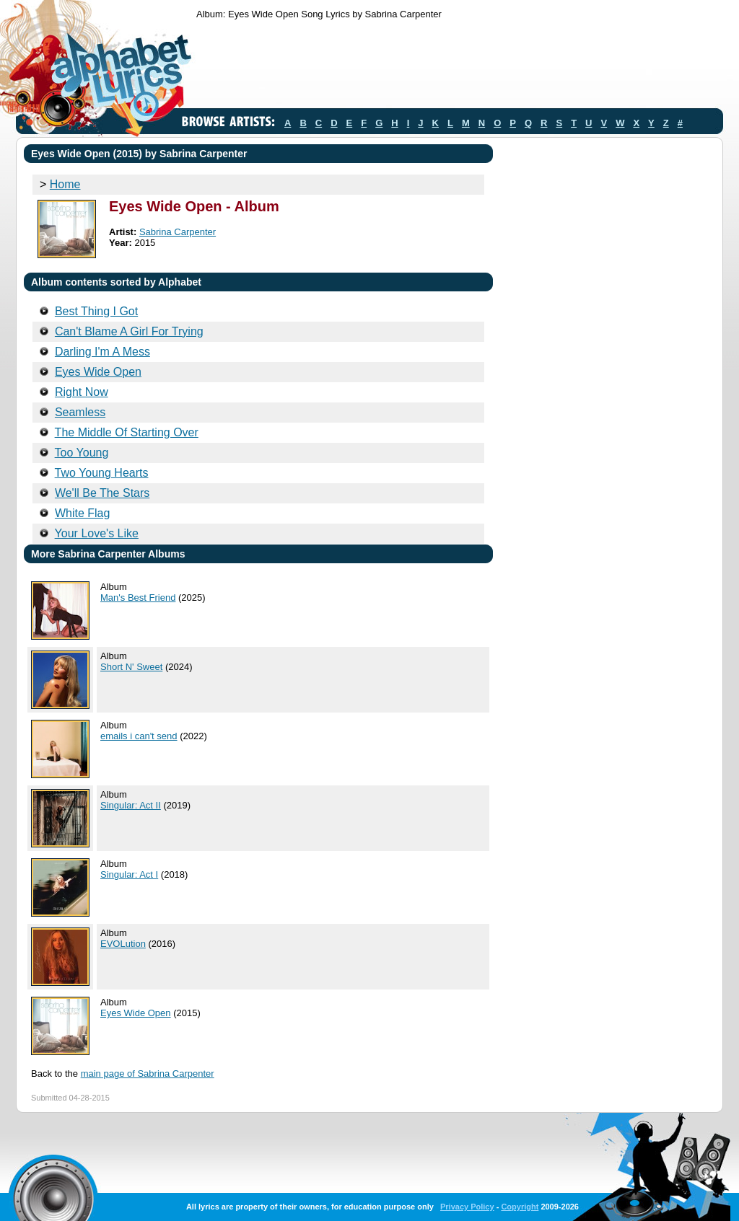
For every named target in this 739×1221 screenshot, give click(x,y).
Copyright (519, 1206)
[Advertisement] (459, 67)
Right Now (81, 392)
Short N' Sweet (131, 666)
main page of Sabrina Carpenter (147, 1073)
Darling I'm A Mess (102, 351)
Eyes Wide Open (98, 372)
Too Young (82, 452)
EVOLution (123, 943)
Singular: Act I (129, 874)
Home (65, 184)
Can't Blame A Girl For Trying (129, 331)
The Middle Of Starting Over (126, 432)
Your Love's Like (97, 533)
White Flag (82, 513)
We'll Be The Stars (102, 493)
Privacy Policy (467, 1206)
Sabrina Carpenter (177, 231)
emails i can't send (139, 736)
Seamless (80, 412)
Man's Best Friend (137, 597)
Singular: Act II (130, 805)
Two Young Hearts (102, 473)
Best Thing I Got (96, 311)
